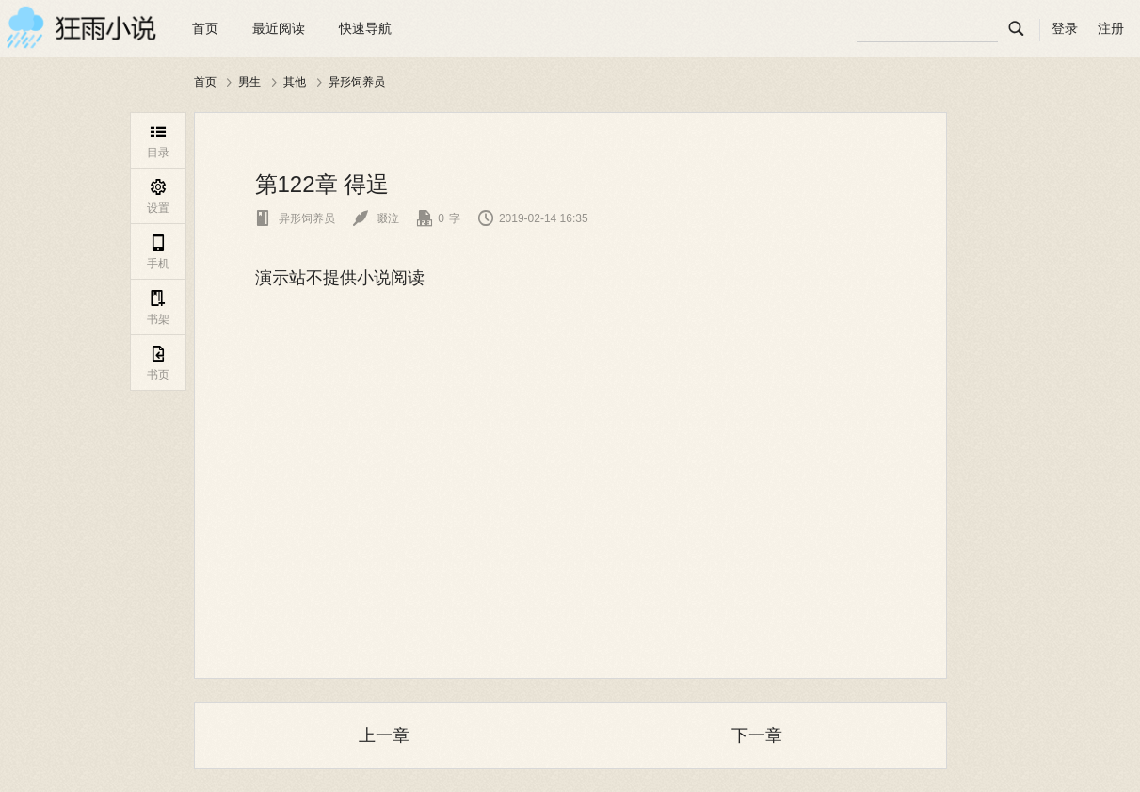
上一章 (384, 735)
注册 (1111, 28)
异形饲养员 (357, 82)
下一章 (756, 735)
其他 (294, 82)
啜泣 (376, 218)
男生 (249, 82)
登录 (1065, 28)
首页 (205, 28)
